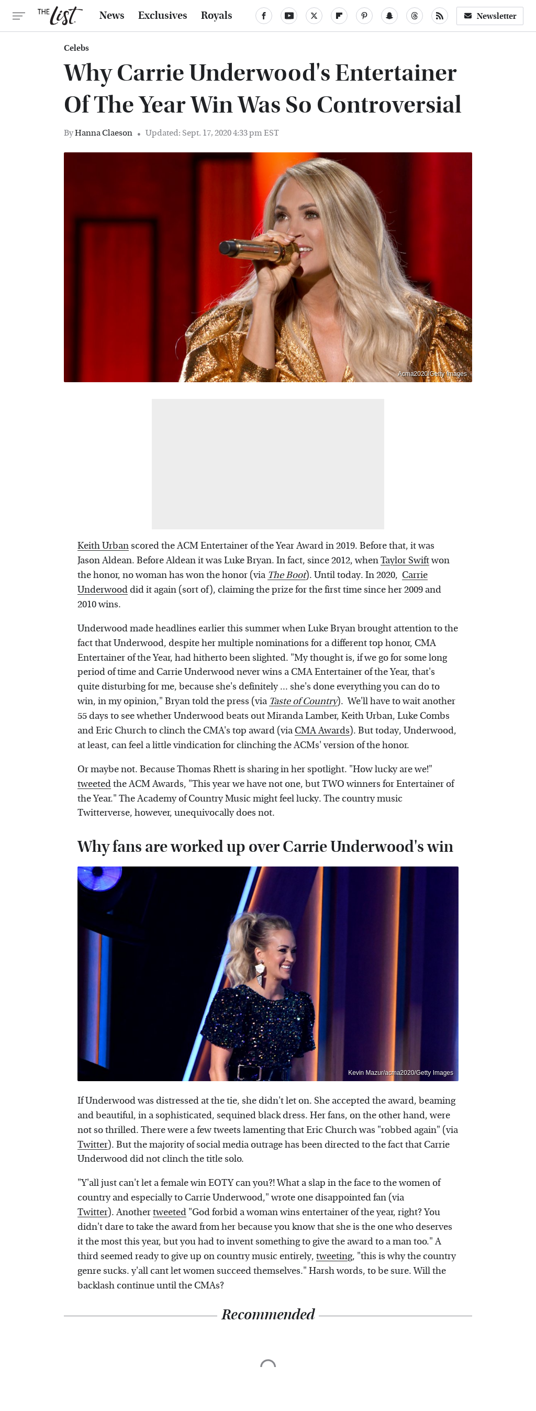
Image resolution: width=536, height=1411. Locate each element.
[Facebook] (263, 15)
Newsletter (490, 16)
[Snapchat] (389, 15)
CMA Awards (322, 730)
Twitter (92, 1144)
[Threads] (414, 15)
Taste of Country (303, 701)
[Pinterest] (364, 15)
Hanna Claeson (103, 133)
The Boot (286, 575)
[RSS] (439, 15)
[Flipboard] (339, 15)
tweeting (334, 1256)
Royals (216, 15)
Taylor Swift (405, 560)
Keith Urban (103, 545)
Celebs (76, 48)
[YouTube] (289, 15)
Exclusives (162, 15)
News (112, 15)
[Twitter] (314, 15)
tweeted (94, 784)
